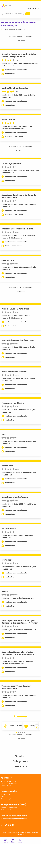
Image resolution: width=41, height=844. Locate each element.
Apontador (7, 14)
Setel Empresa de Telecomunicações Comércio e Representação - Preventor (20, 621)
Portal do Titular (6, 810)
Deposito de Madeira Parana (15, 497)
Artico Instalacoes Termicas (14, 371)
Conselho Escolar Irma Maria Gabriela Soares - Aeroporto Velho (19, 55)
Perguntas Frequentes (9, 783)
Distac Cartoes (8, 119)
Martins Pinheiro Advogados (15, 88)
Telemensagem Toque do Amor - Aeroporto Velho (17, 687)
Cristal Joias (7, 466)
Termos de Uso (6, 786)
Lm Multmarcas (9, 528)
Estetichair (7, 560)
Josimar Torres (8, 260)
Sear (4, 434)
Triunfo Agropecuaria (11, 163)
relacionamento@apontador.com (14, 819)
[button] (16, 732)
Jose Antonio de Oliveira (13, 403)
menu (6, 841)
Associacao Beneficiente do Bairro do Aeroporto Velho (19, 196)
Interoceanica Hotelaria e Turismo (17, 229)
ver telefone (10, 74)
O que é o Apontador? (9, 781)
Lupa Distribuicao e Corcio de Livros (18, 340)
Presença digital (6, 799)
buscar (20, 841)
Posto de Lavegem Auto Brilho (15, 309)
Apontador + (5, 794)
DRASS (5, 591)
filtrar (13, 841)
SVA (2, 797)
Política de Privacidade (9, 808)
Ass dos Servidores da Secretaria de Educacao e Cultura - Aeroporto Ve (18, 653)
